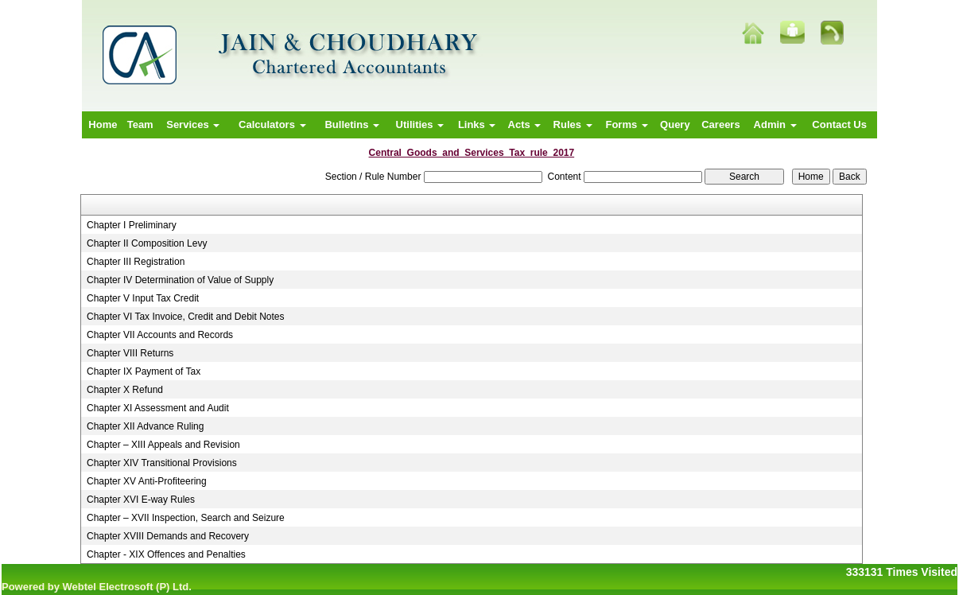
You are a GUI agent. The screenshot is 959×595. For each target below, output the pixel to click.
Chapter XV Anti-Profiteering (147, 481)
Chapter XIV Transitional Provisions (162, 463)
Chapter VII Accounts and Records (160, 334)
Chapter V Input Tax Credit (143, 298)
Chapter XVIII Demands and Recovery (168, 536)
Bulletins (351, 124)
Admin (775, 124)
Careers (720, 124)
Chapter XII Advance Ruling (145, 426)
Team (140, 124)
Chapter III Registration (135, 261)
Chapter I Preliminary (132, 225)
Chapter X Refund (125, 389)
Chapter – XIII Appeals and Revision (163, 444)
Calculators (272, 124)
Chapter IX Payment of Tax (143, 371)
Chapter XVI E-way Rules (141, 499)
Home (102, 124)
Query (675, 124)
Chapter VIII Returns (130, 353)
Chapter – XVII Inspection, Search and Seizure (186, 517)
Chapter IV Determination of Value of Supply (180, 280)
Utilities (420, 124)
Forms (626, 124)
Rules (572, 124)
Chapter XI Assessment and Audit (158, 408)
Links (477, 124)
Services (192, 124)
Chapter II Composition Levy (147, 243)
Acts (525, 124)
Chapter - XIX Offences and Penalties (166, 554)
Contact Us (839, 124)
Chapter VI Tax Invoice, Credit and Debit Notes (186, 316)
